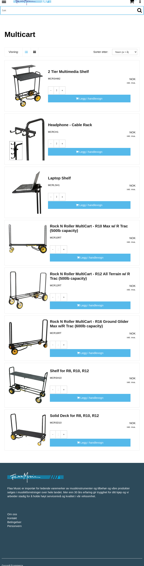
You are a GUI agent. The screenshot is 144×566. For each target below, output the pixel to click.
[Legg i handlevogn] (100, 88)
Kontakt (12, 502)
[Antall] (56, 88)
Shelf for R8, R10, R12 (69, 360)
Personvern (14, 510)
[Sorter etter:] (124, 46)
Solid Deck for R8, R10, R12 (74, 405)
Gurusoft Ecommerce (12, 550)
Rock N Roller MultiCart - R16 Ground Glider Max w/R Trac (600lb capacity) (89, 313)
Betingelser (14, 506)
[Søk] (68, 16)
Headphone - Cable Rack (70, 123)
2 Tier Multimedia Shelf (68, 69)
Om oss (12, 498)
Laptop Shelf (59, 176)
